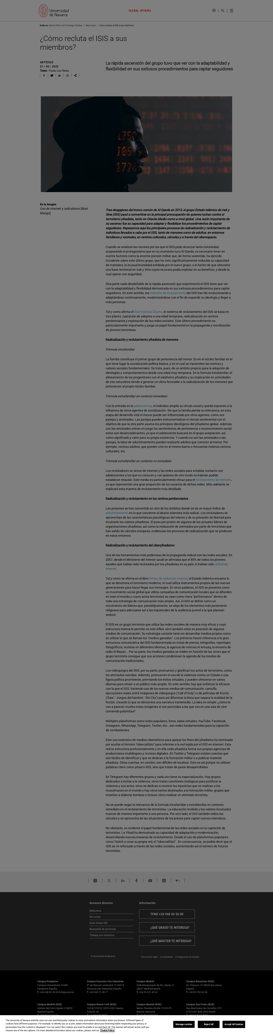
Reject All (208, 1024)
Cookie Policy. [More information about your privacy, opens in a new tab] (107, 1030)
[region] (136, 1024)
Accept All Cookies (233, 1024)
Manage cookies (184, 1024)
